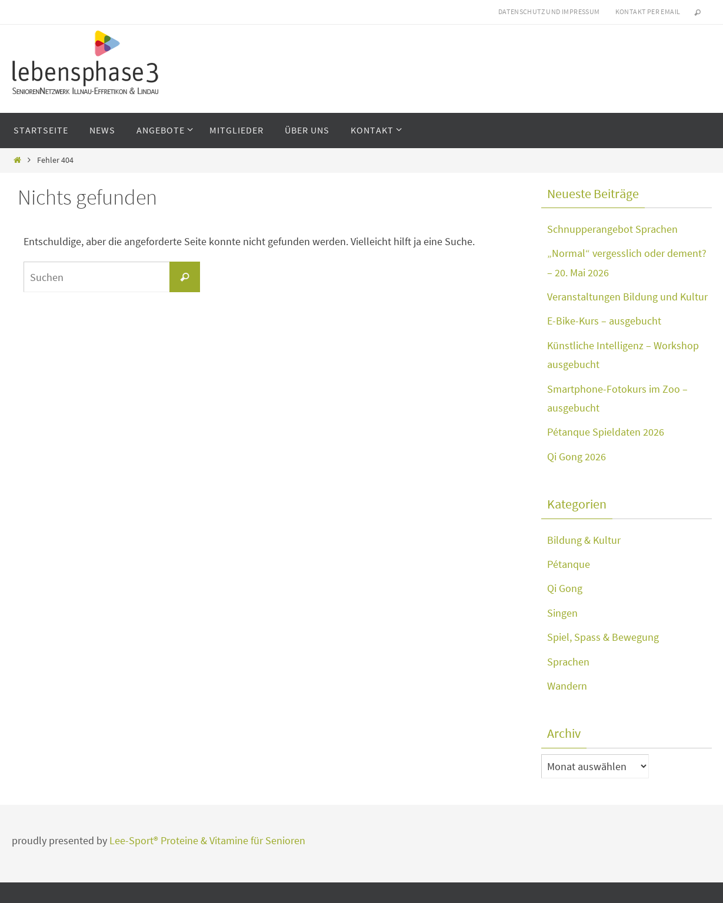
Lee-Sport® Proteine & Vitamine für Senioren (207, 840)
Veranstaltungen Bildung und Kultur (627, 296)
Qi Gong (564, 588)
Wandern (567, 686)
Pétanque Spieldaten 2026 (605, 432)
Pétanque (568, 564)
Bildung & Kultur (584, 540)
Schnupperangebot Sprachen (612, 229)
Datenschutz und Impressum (549, 11)
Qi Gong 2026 (576, 456)
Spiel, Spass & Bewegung (603, 637)
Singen (562, 613)
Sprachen (568, 661)
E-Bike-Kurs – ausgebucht (604, 320)
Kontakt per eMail (648, 11)
